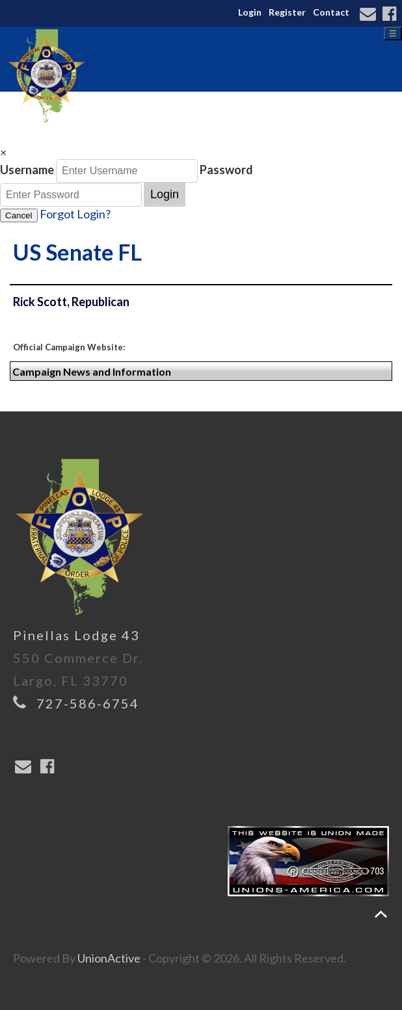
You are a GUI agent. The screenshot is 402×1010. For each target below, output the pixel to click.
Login (249, 12)
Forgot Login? (75, 214)
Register (287, 12)
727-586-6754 (87, 703)
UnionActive (109, 958)
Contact (331, 12)
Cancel (19, 215)
